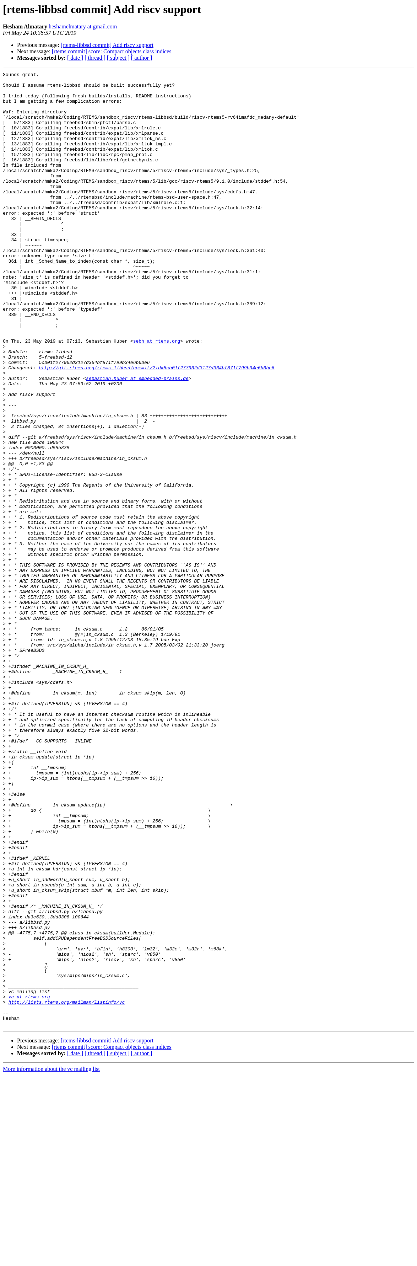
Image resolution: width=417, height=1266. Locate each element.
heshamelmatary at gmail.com (83, 26)
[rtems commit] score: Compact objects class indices (112, 51)
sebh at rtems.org (156, 395)
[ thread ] (95, 58)
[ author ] (141, 58)
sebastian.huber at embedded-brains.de (137, 440)
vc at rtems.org (29, 1182)
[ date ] (75, 58)
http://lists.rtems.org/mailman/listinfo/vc (67, 1188)
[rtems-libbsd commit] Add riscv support (107, 45)
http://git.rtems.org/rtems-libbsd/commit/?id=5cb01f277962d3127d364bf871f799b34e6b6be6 (156, 427)
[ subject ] (118, 58)
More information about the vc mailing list (51, 1260)
